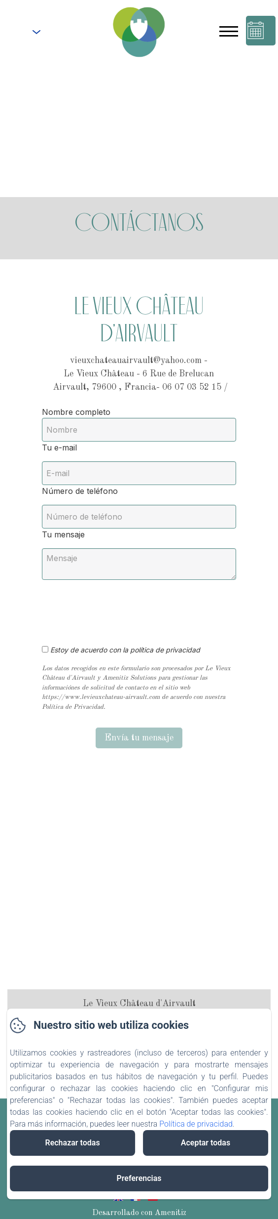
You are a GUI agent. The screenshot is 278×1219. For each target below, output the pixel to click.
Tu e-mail (59, 447)
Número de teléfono (80, 491)
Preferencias (138, 1178)
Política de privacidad (196, 1124)
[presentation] (117, 607)
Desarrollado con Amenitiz (139, 1213)
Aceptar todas (205, 1142)
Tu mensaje (63, 534)
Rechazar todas (72, 1142)
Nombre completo (76, 412)
